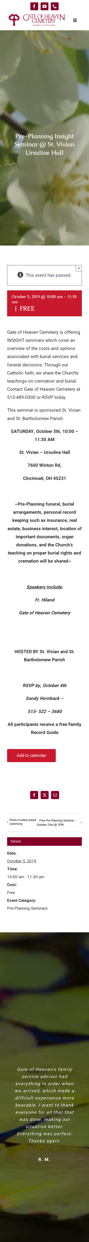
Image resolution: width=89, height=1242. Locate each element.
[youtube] (44, 6)
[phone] (55, 6)
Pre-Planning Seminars (27, 908)
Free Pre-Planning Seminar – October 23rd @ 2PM (56, 822)
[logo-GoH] (36, 14)
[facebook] (34, 6)
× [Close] (79, 268)
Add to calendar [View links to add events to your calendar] (31, 755)
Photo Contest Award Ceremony (22, 822)
